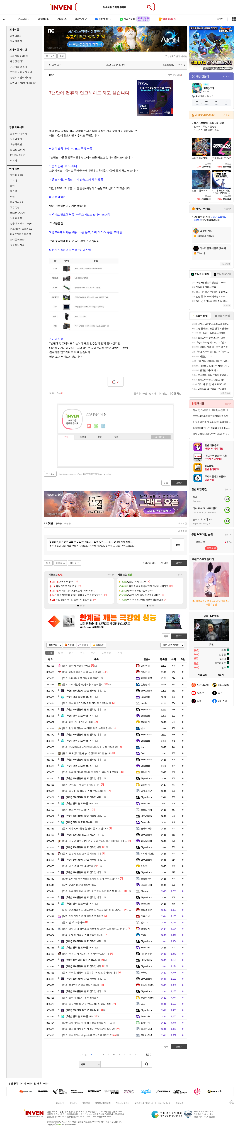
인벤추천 (106, 652)
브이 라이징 (16, 218)
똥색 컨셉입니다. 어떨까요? (80, 997)
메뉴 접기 (161, 437)
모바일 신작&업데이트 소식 (23, 83)
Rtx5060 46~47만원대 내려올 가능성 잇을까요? (90, 747)
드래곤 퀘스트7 (17, 239)
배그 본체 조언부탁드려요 (79, 866)
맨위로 (164, 563)
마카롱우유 (146, 953)
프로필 (83, 437)
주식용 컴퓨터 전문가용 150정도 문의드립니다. (90, 972)
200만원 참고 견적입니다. (83, 1010)
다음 (147, 1054)
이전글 (73, 563)
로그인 (220, 19)
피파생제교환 (147, 853)
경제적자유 (146, 791)
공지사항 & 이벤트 (19, 56)
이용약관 (86, 1103)
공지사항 (179, 1103)
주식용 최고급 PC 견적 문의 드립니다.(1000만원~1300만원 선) (98, 841)
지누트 (144, 866)
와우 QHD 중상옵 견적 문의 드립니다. (85, 828)
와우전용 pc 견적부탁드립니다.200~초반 (86, 1004)
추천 (82, 652)
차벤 (12, 186)
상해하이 (145, 1022)
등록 (178, 544)
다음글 (58, 563)
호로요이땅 (146, 809)
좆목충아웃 (146, 910)
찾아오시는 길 (164, 1103)
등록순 (59, 523)
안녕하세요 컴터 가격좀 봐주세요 (83, 916)
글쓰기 (179, 636)
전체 (49, 652)
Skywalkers (146, 690)
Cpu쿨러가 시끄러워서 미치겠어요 (83, 672)
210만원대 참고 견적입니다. (84, 690)
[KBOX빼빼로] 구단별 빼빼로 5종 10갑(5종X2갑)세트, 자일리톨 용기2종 (212, 428)
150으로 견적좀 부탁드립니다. (81, 985)
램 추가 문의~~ (73, 922)
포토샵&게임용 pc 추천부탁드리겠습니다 (86, 753)
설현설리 (145, 684)
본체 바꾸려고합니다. (76, 809)
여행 (12, 196)
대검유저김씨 (147, 985)
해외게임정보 (17, 202)
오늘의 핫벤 (16, 139)
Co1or (144, 753)
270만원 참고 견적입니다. (83, 834)
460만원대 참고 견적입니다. (84, 847)
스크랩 (143, 393)
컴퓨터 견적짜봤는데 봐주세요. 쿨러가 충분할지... (91, 772)
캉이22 (144, 922)
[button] (78, 605)
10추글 (85, 645)
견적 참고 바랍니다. (79, 697)
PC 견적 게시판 (18, 155)
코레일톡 (145, 928)
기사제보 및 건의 (18, 66)
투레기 (144, 935)
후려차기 (145, 722)
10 (140, 1054)
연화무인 (145, 665)
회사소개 (60, 1103)
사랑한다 (145, 672)
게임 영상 (15, 207)
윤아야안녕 (146, 1035)
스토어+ (227, 115)
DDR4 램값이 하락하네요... (79, 885)
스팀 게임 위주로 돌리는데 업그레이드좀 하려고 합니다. (94, 928)
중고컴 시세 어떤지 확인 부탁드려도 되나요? (88, 1029)
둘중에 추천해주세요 (76, 665)
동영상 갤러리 (17, 61)
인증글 (70, 645)
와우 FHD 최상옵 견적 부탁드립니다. (84, 791)
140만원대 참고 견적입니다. (84, 859)
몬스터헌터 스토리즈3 (21, 229)
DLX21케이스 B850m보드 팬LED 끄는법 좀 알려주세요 (94, 910)
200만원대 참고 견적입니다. (84, 816)
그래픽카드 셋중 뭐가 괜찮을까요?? (84, 1022)
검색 (147, 1064)
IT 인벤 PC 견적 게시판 (176, 56)
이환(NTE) (208, 88)
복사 (61, 56)
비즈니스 (73, 1103)
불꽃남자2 (146, 878)
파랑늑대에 (146, 841)
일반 (60, 652)
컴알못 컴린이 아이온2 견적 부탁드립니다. (87, 728)
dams (143, 747)
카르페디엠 (146, 678)
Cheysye (145, 891)
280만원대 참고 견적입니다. (84, 778)
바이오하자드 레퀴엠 (20, 234)
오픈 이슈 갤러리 (18, 133)
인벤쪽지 (89, 426)
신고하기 (153, 393)
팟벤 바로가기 (17, 175)
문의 (71, 652)
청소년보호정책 (122, 1103)
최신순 (67, 523)
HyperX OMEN (17, 213)
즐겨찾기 (100, 645)
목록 (170, 74)
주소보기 (50, 56)
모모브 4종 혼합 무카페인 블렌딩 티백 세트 (212, 416)
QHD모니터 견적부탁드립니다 (81, 784)
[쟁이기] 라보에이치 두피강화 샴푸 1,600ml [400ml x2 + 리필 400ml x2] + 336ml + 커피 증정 (212, 410)
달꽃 (143, 1004)
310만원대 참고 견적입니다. (84, 897)
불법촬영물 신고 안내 (143, 1103)
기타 (119, 652)
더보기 (103, 426)
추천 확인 (176, 393)
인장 (66, 437)
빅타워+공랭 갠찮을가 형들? (80, 678)
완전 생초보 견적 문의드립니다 (81, 853)
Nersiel (144, 703)
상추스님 (145, 916)
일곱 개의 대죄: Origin (20, 223)
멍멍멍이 (145, 784)
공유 (136, 393)
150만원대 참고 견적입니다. (84, 978)
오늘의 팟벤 (16, 144)
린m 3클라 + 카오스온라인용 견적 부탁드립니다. (90, 878)
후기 (93, 652)
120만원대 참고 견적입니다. (84, 872)
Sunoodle (145, 697)
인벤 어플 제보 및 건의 (21, 72)
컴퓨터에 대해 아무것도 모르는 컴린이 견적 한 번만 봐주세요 (97, 891)
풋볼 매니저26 (17, 245)
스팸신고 (164, 393)
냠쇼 (143, 728)
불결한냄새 (146, 1029)
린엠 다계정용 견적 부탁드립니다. (83, 935)
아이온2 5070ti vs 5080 (77, 722)
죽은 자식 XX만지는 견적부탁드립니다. (86, 953)
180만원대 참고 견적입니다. (84, 941)
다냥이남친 (54, 64)
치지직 (13, 180)
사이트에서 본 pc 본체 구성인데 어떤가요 (87, 1035)
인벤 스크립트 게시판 (20, 77)
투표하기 (211, 548)
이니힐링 (96, 426)
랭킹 (100, 437)
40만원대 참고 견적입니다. (83, 960)
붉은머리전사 (147, 997)
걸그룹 (13, 191)
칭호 (116, 437)
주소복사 (50, 474)
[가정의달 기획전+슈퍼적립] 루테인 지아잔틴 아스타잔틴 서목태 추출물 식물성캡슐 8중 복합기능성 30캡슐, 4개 (212, 422)
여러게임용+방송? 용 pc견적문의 (82, 684)
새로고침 (182, 523)
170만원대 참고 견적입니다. (84, 709)
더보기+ (111, 575)
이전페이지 (150, 563)
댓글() (178, 74)
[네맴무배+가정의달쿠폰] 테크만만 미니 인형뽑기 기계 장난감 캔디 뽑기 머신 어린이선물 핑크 (212, 434)
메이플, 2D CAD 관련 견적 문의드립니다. (87, 703)
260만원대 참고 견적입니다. (84, 759)
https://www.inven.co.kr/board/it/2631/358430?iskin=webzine (84, 474)
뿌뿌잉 (144, 972)
